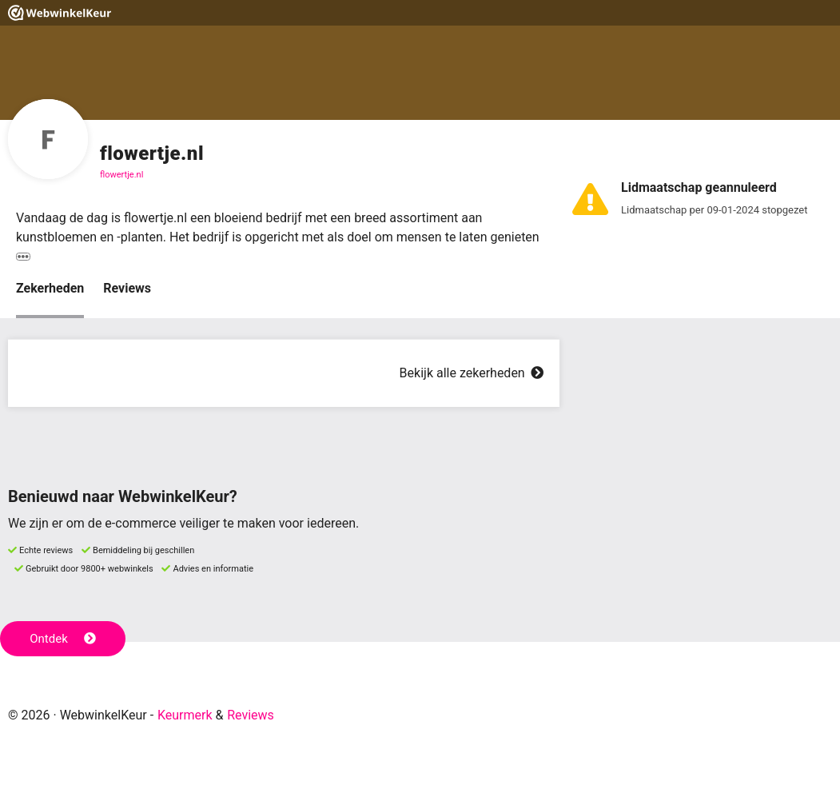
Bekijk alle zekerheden (471, 373)
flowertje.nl (121, 174)
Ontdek (63, 639)
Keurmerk (185, 715)
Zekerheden (50, 288)
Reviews (127, 288)
